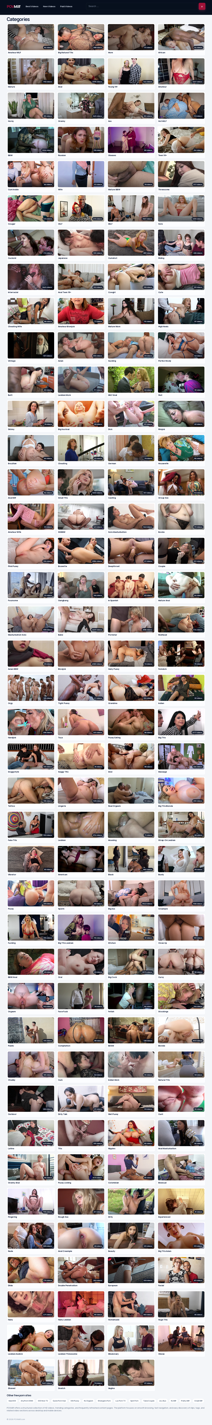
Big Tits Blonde (165, 806)
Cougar (11, 223)
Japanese (62, 258)
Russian (62, 155)
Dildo (10, 1285)
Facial (161, 1285)
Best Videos (32, 6)
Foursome (13, 600)
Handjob (12, 737)
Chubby (11, 1080)
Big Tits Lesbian (66, 943)
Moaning (112, 840)
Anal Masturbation (167, 1148)
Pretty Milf (185, 1401)
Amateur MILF (14, 52)
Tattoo (11, 806)
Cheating (62, 463)
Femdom (162, 669)
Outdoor (12, 1114)
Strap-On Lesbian (167, 840)
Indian (161, 703)
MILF (110, 223)
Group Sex (163, 497)
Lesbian (62, 840)
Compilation (64, 1045)
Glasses (112, 155)
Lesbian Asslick (15, 1354)
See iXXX (12, 1401)
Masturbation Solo (17, 634)
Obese (161, 1354)
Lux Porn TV (120, 1401)
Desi (110, 771)
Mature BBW (114, 189)
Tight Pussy (64, 703)
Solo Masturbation (117, 532)
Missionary (113, 1354)
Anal (60, 86)
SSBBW (62, 532)
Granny (61, 121)
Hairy (10, 1319)
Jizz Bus (162, 1401)
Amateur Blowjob (66, 326)
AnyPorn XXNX (27, 1401)
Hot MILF (162, 121)
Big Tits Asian (164, 1251)
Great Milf (198, 1401)
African (161, 52)
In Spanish (113, 600)
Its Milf (173, 1401)
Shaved (11, 1388)
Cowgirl (112, 292)
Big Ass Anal (64, 429)
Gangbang (63, 600)
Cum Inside (13, 189)
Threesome (163, 189)
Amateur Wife (14, 532)
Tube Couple (148, 1401)
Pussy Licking (64, 1182)
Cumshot (112, 258)
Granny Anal (14, 1182)
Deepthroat (114, 566)
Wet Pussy (113, 1114)
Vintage (12, 360)
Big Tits (162, 737)
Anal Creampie (65, 1251)
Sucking (112, 360)
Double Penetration (67, 1285)
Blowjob (62, 669)
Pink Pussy (13, 566)
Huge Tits (163, 1319)
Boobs (161, 532)
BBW (10, 155)
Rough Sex (63, 1217)
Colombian (113, 1182)
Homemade (113, 1319)
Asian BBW (13, 669)
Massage (162, 771)
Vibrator (12, 874)
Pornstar (112, 634)
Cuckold (12, 258)
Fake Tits (12, 840)
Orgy (10, 703)
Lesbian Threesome (67, 1354)
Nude (10, 1251)
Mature (11, 86)
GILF (60, 223)
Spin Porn (134, 1401)
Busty (161, 874)
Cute (160, 292)
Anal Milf (12, 497)
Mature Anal (164, 600)
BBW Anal (12, 977)
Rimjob (161, 429)
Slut (160, 395)
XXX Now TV (43, 1401)
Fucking (12, 943)
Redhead (162, 634)
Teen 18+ (162, 155)
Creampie (163, 908)
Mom (110, 52)
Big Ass (111, 908)
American (62, 874)
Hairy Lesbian (64, 1319)
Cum (60, 1080)
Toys (60, 737)
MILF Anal (112, 395)
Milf (13, 6)
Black (111, 874)
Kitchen (112, 943)
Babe (60, 634)
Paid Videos (66, 6)
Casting (112, 497)
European (113, 1285)
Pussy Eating (114, 737)
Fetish (111, 1011)
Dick (110, 429)
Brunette (62, 566)
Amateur (162, 86)
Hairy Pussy (113, 669)
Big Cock (112, 977)
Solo (160, 223)
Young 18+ (113, 86)
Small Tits (63, 497)
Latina (11, 1148)
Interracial (13, 292)
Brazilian (12, 463)
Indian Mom (113, 1080)
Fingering (12, 1217)
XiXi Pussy (75, 1401)
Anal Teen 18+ (64, 292)
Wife (60, 189)
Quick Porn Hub (59, 1401)
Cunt (160, 1114)
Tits (60, 1148)
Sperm (61, 908)
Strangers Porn (104, 1401)
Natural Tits (164, 1080)
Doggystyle (13, 771)
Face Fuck (63, 1011)
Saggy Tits (63, 771)
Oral (60, 977)
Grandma (112, 703)
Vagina (111, 1388)
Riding (161, 258)
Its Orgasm (88, 1401)
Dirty (110, 1217)
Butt (10, 395)
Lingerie (62, 806)
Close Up (162, 943)
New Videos (49, 6)
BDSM (111, 1045)
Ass (110, 121)
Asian (60, 360)
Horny (11, 121)
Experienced (164, 1217)
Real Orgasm (114, 806)
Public (11, 1045)
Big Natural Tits (65, 52)
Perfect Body (164, 360)
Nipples (111, 1148)
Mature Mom (114, 326)
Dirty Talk (62, 1114)
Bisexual (162, 1182)
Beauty (111, 1251)
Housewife (163, 463)
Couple (161, 566)
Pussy (11, 908)
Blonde (161, 1045)
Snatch (61, 1388)
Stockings (163, 1011)
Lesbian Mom (64, 395)
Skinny (11, 429)
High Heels (163, 326)
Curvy (161, 977)
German (112, 463)
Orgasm (12, 1011)
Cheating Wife (15, 326)
